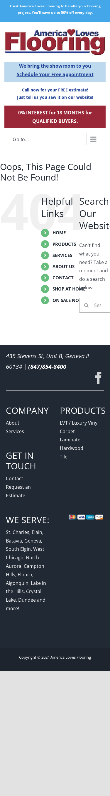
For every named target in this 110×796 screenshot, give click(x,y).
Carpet (67, 431)
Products (64, 244)
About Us (64, 266)
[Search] (86, 305)
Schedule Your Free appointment (55, 74)
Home (59, 233)
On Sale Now (68, 300)
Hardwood (71, 448)
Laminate (70, 439)
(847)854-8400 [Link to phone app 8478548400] (47, 367)
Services (62, 255)
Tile (63, 456)
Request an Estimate (18, 491)
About (12, 423)
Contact (63, 278)
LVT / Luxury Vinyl (79, 423)
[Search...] (94, 305)
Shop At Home (69, 289)
